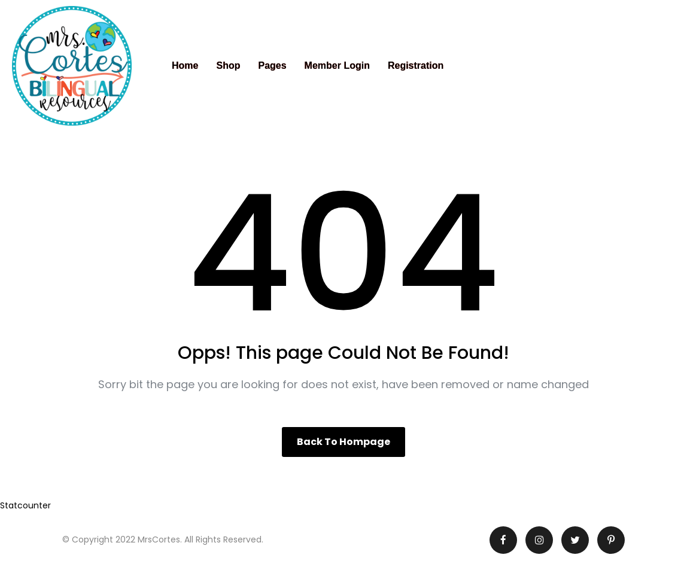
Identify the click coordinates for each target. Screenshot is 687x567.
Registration (415, 65)
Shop (228, 65)
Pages (272, 65)
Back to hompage (343, 442)
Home (185, 65)
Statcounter (25, 505)
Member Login (337, 65)
